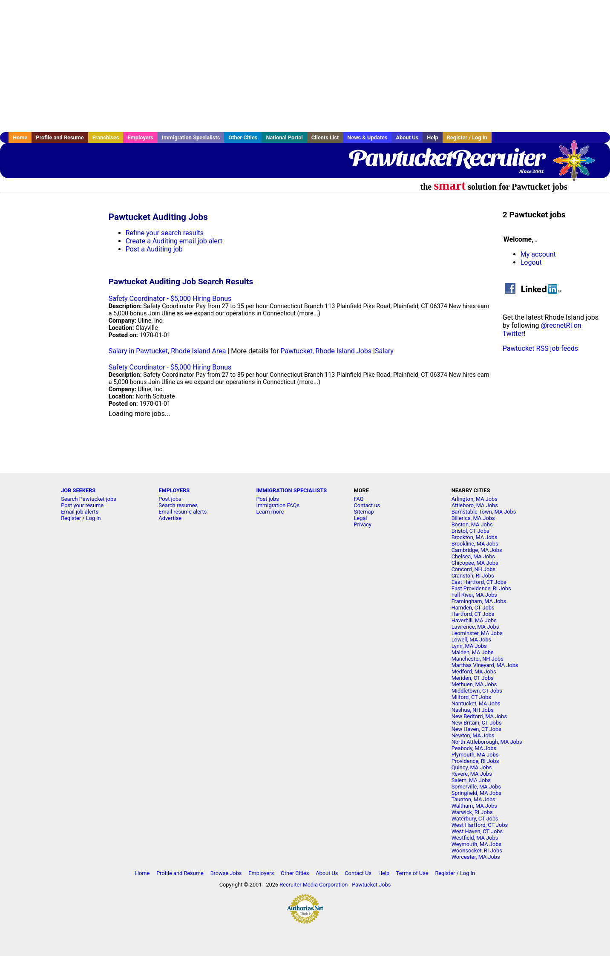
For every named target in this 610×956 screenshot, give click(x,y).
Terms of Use (412, 873)
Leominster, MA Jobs (477, 633)
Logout (531, 262)
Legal (360, 518)
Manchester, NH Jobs (478, 659)
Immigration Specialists (191, 137)
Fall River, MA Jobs (474, 595)
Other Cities (242, 137)
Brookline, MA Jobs (475, 543)
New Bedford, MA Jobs (479, 716)
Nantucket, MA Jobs (476, 703)
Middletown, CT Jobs (477, 690)
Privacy (362, 524)
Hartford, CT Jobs (473, 614)
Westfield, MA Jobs (475, 838)
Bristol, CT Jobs (470, 531)
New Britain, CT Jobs (477, 722)
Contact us (367, 505)
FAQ (359, 499)
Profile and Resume (60, 137)
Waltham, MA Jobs (474, 806)
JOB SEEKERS (78, 490)
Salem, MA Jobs (471, 780)
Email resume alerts (182, 511)
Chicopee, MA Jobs (475, 563)
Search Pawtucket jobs (88, 499)
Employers (140, 137)
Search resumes (178, 505)
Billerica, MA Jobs (473, 518)
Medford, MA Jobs (474, 671)
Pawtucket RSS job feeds (540, 348)
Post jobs (169, 499)
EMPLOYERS (174, 490)
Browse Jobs (226, 873)
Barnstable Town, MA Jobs (484, 511)
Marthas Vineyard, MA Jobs (485, 665)
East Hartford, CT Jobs (479, 582)
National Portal (284, 137)
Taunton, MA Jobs (473, 799)
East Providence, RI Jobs (481, 588)
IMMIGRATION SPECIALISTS (291, 490)
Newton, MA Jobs (473, 735)
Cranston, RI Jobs (473, 575)
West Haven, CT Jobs (477, 831)
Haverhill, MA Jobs (474, 620)
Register (71, 518)
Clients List (325, 137)
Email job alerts (79, 511)
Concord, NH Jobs (473, 569)
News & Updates (367, 137)
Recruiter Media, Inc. (578, 164)
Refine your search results (165, 233)
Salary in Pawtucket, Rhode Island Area (167, 351)
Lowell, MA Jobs (471, 639)
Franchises (105, 137)
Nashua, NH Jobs (473, 710)
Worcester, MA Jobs (476, 857)
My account (538, 254)
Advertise (169, 518)
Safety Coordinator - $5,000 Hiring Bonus (170, 299)
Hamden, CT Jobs (473, 607)
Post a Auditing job (154, 249)
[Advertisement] (305, 66)
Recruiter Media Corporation (313, 884)
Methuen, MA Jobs (474, 684)
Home (20, 137)
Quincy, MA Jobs (472, 767)
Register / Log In (467, 137)
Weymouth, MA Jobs (476, 844)
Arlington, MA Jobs (475, 499)
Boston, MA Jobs (472, 524)
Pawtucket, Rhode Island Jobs (326, 351)
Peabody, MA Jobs (474, 748)
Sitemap (364, 511)
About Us (407, 137)
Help (432, 137)
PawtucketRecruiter (446, 157)
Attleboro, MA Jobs (475, 505)
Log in (93, 518)
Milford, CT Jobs (471, 697)
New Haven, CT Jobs (476, 729)
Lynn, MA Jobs (469, 646)
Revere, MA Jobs (472, 774)
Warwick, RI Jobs (472, 812)
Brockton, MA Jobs (475, 537)
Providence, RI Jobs (475, 761)
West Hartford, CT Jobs (480, 825)
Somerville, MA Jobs (476, 786)
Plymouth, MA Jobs (475, 754)
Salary (384, 351)
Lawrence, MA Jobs (475, 627)
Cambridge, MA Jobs (477, 550)
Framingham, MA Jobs (479, 601)
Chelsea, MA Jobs (473, 556)
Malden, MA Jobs (473, 652)
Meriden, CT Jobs (473, 678)
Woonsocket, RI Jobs (477, 850)
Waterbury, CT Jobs (475, 818)
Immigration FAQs (277, 505)
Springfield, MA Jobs (476, 793)
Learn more (270, 511)
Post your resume (82, 505)
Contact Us (358, 873)
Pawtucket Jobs (371, 884)
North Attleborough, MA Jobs (487, 742)
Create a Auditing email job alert (174, 241)
